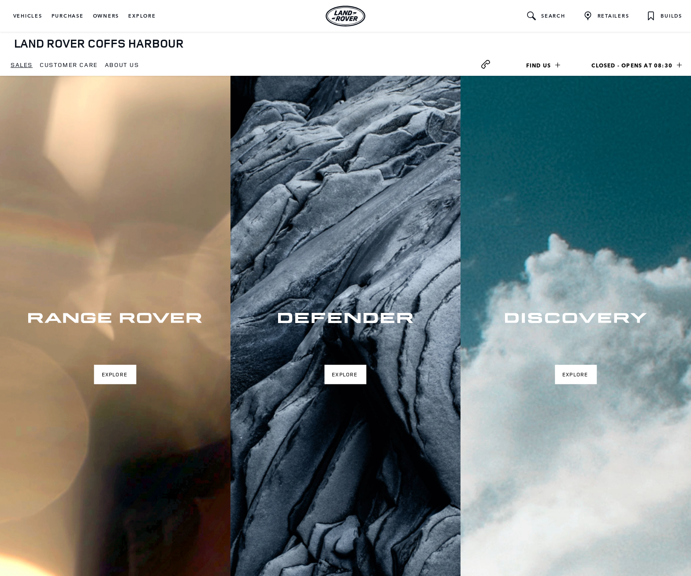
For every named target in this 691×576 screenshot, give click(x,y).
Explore (114, 374)
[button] (28, 16)
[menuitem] (21, 65)
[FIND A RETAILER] (606, 16)
